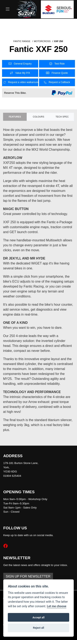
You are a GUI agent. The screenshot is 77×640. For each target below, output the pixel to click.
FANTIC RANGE (21, 41)
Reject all (38, 627)
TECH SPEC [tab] (62, 116)
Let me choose (56, 606)
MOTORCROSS (42, 41)
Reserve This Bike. (15, 92)
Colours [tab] (38, 116)
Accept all (38, 617)
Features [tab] (15, 116)
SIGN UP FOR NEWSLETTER (28, 576)
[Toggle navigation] (7, 9)
